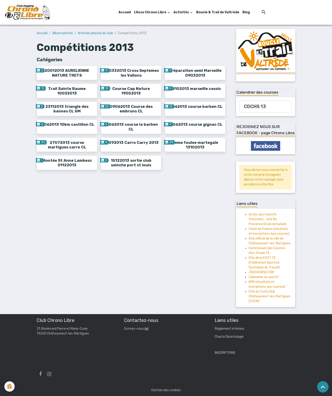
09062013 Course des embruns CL (131, 108)
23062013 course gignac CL (195, 124)
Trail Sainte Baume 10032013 (67, 90)
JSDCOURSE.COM (261, 272)
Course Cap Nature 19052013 (131, 90)
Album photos (62, 33)
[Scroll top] (323, 387)
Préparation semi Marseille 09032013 (195, 72)
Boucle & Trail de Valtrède (217, 12)
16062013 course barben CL (195, 106)
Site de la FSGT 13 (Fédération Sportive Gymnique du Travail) (264, 262)
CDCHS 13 (255, 106)
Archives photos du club (95, 33)
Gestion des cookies (166, 390)
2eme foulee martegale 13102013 (195, 144)
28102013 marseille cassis (195, 88)
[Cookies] (10, 386)
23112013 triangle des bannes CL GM (66, 108)
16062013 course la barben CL (131, 126)
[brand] (28, 12)
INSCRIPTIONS (225, 353)
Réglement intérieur (229, 329)
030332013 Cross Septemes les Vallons (131, 72)
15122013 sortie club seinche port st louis (131, 162)
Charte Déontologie (229, 337)
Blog (246, 12)
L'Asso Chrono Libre (150, 12)
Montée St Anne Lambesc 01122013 (67, 162)
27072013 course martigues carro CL (67, 144)
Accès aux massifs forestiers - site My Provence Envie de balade (267, 219)
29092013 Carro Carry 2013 (131, 142)
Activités (181, 12)
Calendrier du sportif (264, 277)
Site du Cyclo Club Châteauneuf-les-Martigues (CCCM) (270, 296)
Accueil (124, 12)
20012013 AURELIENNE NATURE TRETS (67, 72)
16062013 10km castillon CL (67, 124)
